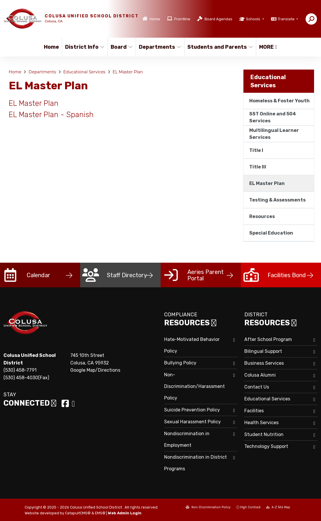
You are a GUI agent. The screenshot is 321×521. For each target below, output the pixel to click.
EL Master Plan (128, 72)
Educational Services (84, 72)
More (268, 47)
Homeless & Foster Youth (279, 101)
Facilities (254, 410)
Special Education (271, 233)
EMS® (100, 513)
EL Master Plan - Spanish (51, 114)
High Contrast (250, 507)
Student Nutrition (264, 434)
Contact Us (256, 387)
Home (155, 19)
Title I (256, 150)
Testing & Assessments (277, 200)
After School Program (268, 339)
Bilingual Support (263, 351)
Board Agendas (218, 19)
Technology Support (266, 446)
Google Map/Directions (95, 370)
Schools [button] (253, 19)
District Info (84, 47)
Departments (159, 47)
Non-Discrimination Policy (208, 507)
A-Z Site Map (278, 507)
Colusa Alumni (260, 375)
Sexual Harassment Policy (192, 421)
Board (122, 47)
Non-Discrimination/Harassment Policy (194, 386)
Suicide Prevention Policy (192, 410)
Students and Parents (218, 47)
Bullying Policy (180, 363)
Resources (262, 216)
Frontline (182, 19)
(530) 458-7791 (20, 370)
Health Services (261, 422)
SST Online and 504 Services (272, 117)
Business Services (264, 363)
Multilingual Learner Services (274, 134)
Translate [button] (286, 19)
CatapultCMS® (78, 513)
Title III (257, 167)
